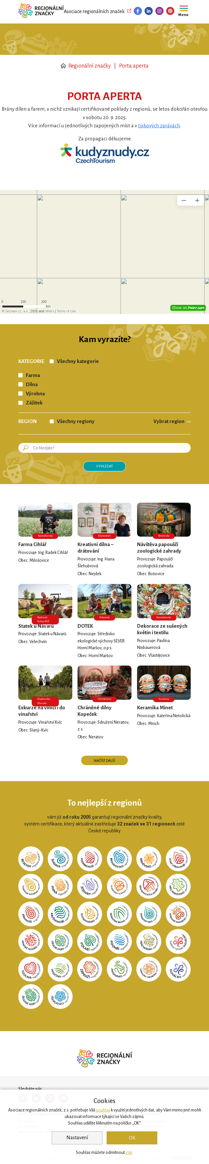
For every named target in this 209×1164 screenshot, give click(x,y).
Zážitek (34, 402)
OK (132, 1137)
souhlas (103, 1110)
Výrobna (35, 393)
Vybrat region (168, 421)
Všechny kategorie (78, 361)
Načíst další (104, 761)
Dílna (32, 384)
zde (129, 1152)
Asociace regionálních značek (94, 11)
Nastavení (77, 1137)
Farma (33, 375)
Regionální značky (86, 66)
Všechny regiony (76, 421)
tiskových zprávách (159, 125)
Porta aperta (133, 66)
